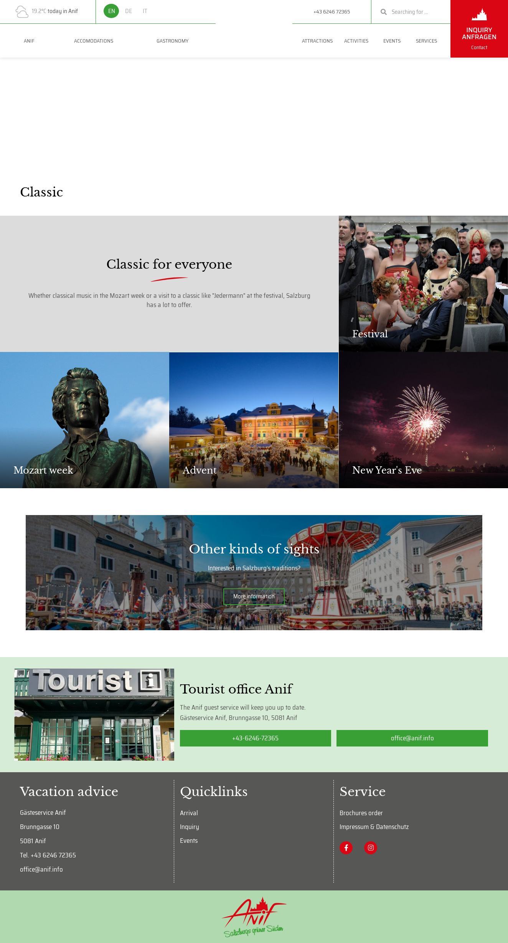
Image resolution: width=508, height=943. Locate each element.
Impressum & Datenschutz (374, 827)
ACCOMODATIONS (95, 40)
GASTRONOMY (174, 40)
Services (428, 40)
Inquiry (189, 827)
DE (128, 11)
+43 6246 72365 (331, 11)
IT (145, 11)
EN (111, 11)
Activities (358, 40)
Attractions (317, 40)
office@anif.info (41, 869)
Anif (29, 40)
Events (393, 40)
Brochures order (361, 813)
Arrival (189, 813)
